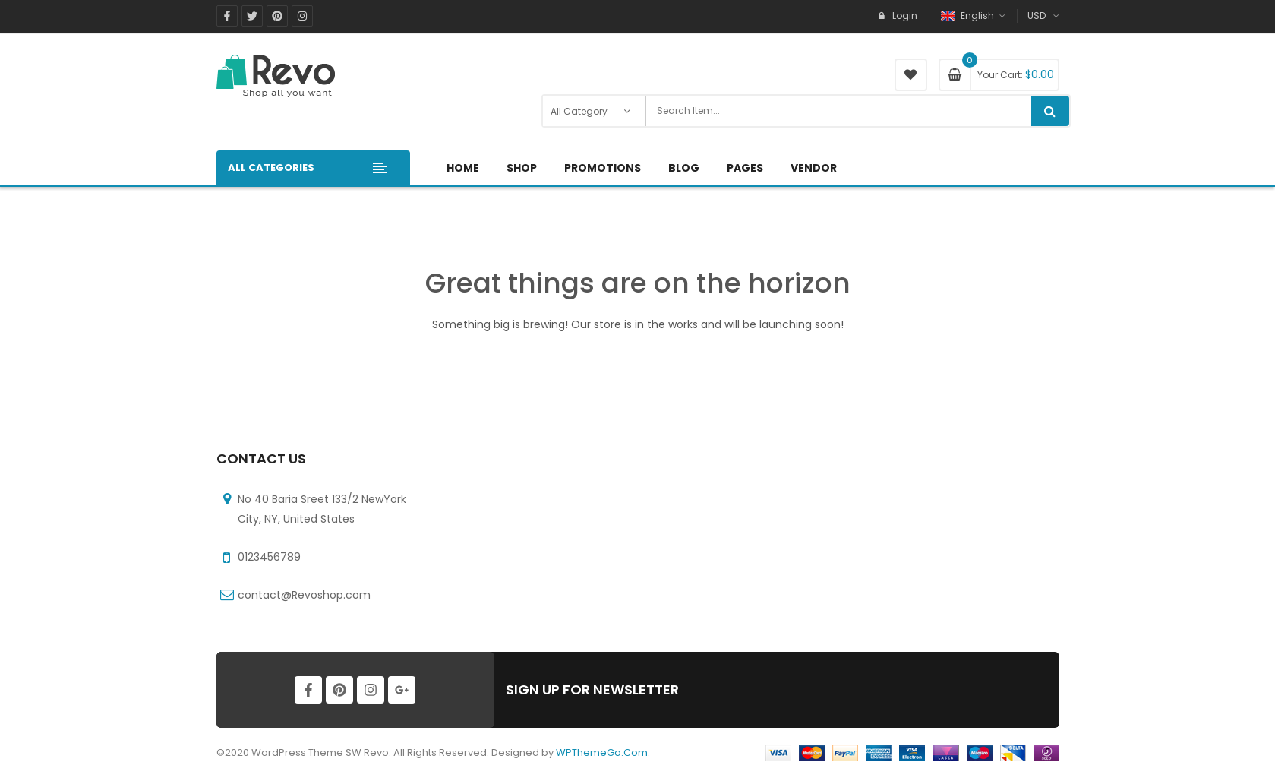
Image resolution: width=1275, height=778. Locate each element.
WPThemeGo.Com (602, 752)
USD (1036, 15)
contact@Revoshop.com (304, 594)
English (968, 15)
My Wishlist (911, 75)
